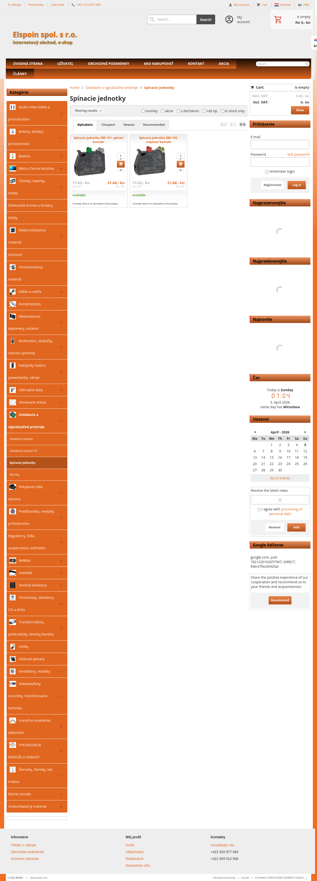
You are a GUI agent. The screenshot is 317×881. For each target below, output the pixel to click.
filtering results (88, 111)
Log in (296, 185)
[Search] (171, 19)
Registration (273, 185)
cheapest (108, 125)
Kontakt (245, 877)
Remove (274, 527)
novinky (149, 111)
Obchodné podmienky (27, 852)
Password (258, 154)
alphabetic (85, 125)
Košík (130, 845)
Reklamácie (134, 859)
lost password (298, 154)
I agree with (280, 511)
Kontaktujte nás (222, 845)
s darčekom (188, 111)
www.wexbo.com (38, 877)
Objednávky (135, 852)
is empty (302, 87)
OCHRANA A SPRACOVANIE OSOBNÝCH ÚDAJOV (279, 877)
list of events (280, 478)
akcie (167, 111)
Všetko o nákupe (23, 845)
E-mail (255, 137)
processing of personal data (285, 511)
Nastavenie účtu (138, 865)
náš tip (210, 111)
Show (300, 110)
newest (128, 125)
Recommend (280, 600)
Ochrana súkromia (25, 859)
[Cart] (292, 19)
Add (296, 527)
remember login (280, 171)
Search (205, 19)
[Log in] (239, 19)
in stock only (233, 111)
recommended (154, 125)
